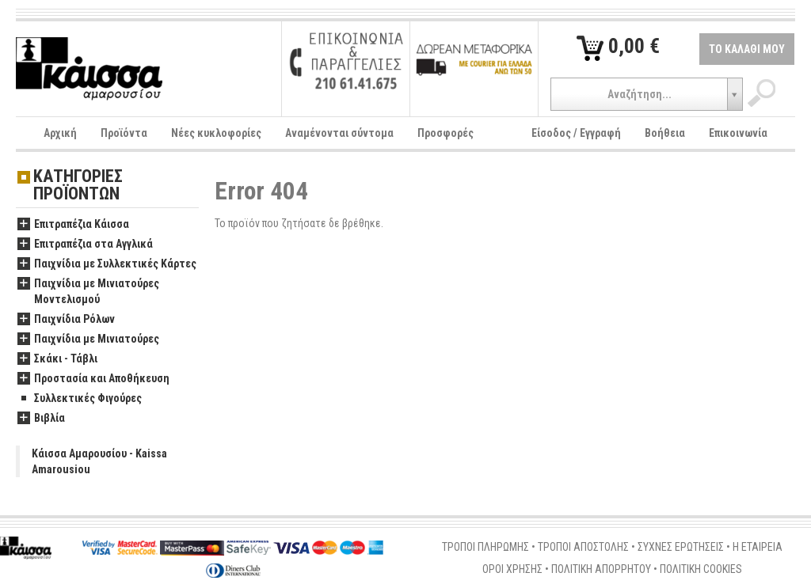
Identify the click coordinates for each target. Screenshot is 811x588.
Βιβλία (41, 419)
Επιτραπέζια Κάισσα (73, 225)
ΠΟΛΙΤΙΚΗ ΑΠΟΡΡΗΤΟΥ (601, 569)
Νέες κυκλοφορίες (216, 133)
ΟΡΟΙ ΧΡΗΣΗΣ (512, 569)
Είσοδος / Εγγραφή (576, 133)
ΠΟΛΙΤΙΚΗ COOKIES (701, 569)
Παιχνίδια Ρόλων (66, 320)
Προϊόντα (124, 133)
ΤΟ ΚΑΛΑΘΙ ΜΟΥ (747, 49)
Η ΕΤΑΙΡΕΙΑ (757, 547)
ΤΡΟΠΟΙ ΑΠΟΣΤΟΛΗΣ (583, 547)
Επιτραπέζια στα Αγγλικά (85, 244)
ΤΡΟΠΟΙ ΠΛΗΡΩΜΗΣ (485, 547)
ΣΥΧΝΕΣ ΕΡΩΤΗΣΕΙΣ (681, 547)
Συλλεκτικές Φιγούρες (79, 399)
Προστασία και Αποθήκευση (93, 379)
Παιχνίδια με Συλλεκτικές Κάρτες (106, 264)
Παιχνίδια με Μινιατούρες (88, 339)
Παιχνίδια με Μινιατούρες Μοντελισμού (88, 292)
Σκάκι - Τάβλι (57, 359)
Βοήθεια (665, 133)
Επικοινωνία (738, 133)
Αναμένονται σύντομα (339, 133)
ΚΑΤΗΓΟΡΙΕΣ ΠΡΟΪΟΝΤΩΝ (78, 185)
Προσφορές (445, 133)
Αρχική (60, 133)
